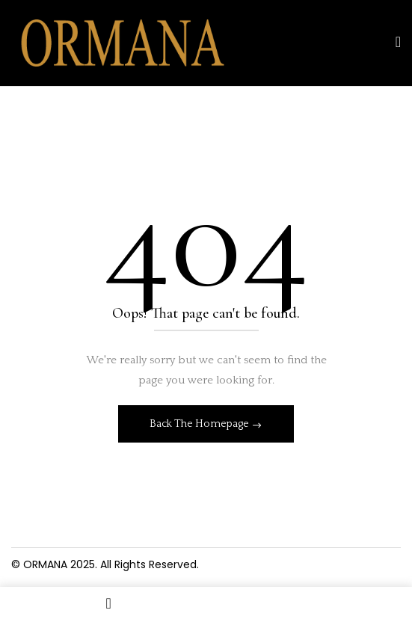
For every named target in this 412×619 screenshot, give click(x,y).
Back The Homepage (200, 424)
